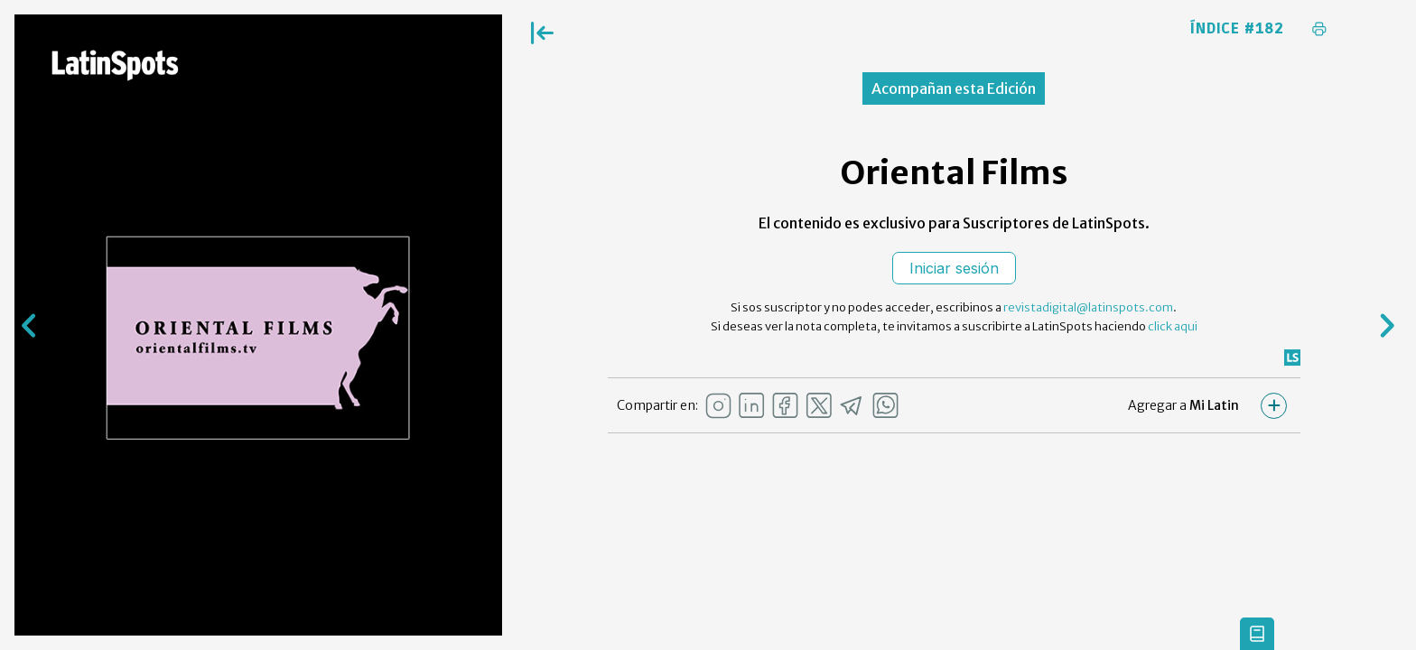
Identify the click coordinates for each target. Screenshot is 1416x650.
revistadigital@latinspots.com (1088, 307)
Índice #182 (1237, 29)
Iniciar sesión (954, 268)
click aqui (1172, 326)
